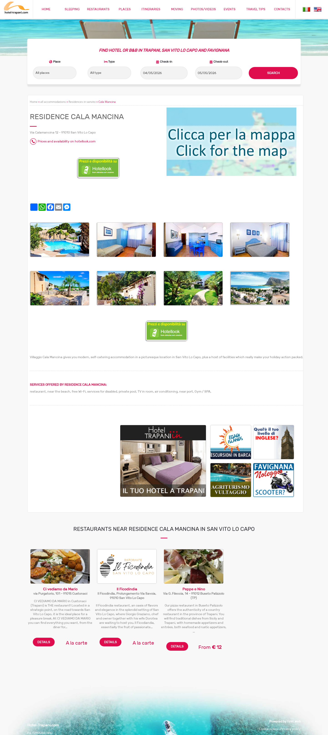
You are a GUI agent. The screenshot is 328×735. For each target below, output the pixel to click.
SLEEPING (72, 9)
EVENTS (230, 9)
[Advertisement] (75, 457)
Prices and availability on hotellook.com (66, 141)
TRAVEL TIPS (255, 9)
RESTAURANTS (98, 9)
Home (34, 102)
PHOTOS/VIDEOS (203, 9)
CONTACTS (282, 9)
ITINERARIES (150, 9)
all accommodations (53, 102)
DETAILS (43, 642)
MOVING (177, 9)
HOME (46, 9)
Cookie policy (268, 729)
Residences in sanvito (82, 102)
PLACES (125, 9)
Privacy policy (290, 729)
